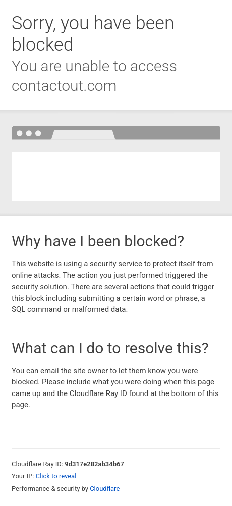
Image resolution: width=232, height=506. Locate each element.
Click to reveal (56, 476)
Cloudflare (105, 488)
